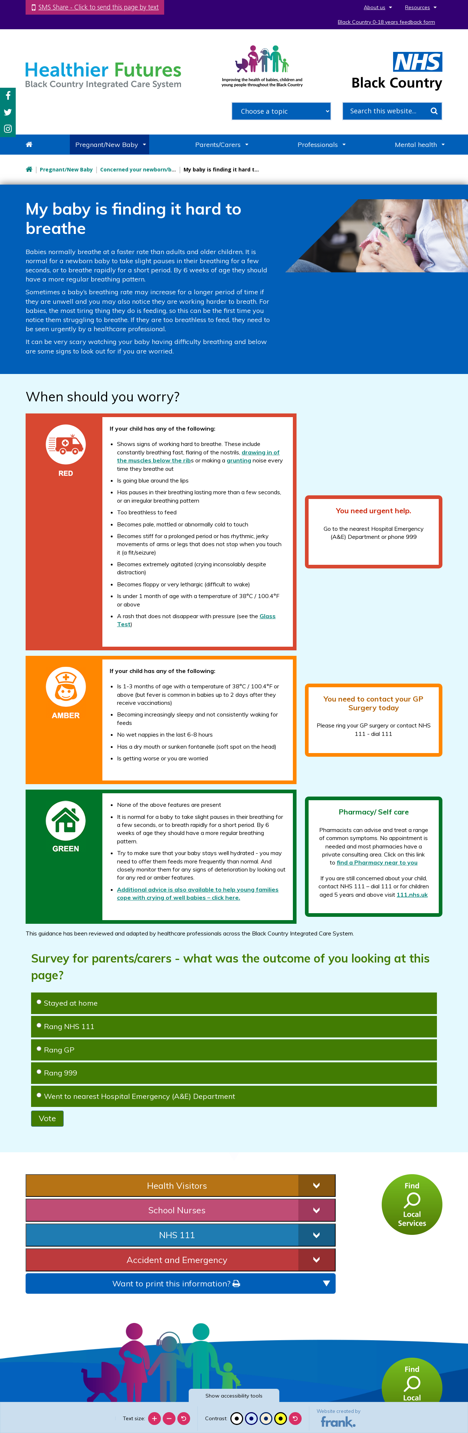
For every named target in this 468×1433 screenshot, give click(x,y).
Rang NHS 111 (65, 1026)
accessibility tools (234, 1395)
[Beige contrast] (266, 1418)
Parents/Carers (218, 144)
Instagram (8, 128)
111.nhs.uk (412, 894)
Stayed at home (67, 1002)
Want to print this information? (176, 1283)
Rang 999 (57, 1072)
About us (374, 7)
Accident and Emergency (177, 1259)
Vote (47, 1118)
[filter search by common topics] (281, 111)
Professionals (318, 144)
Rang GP (56, 1049)
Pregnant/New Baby (106, 144)
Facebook (8, 96)
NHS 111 (177, 1234)
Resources (417, 7)
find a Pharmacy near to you (377, 862)
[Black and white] (236, 1418)
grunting (239, 460)
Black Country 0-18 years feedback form (386, 22)
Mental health (416, 144)
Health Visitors (177, 1185)
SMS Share (98, 7)
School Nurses (176, 1210)
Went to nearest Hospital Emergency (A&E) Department (136, 1096)
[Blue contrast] (251, 1418)
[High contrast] (280, 1418)
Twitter (8, 112)
